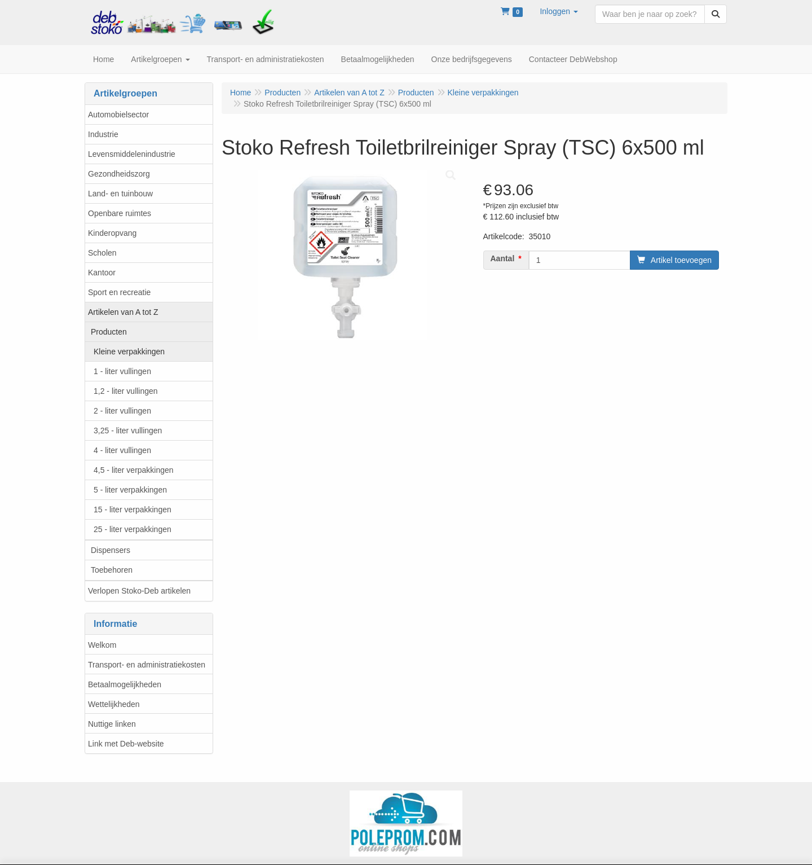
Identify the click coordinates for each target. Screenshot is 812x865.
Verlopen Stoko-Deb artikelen (139, 590)
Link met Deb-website (126, 743)
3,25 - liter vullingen (128, 430)
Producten (109, 331)
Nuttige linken (112, 723)
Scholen (102, 252)
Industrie (103, 134)
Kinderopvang (112, 233)
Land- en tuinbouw (120, 193)
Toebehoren (112, 569)
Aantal (503, 258)
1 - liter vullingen (122, 371)
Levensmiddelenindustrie (131, 154)
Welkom (102, 644)
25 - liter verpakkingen (132, 529)
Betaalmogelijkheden (124, 684)
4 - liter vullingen (122, 450)
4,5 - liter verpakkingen (134, 470)
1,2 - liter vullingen (126, 391)
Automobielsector (118, 114)
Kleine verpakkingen (129, 351)
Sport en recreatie (119, 292)
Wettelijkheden (114, 704)
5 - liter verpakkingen (130, 489)
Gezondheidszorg (119, 173)
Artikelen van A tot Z (123, 312)
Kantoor (102, 272)
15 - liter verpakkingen (132, 509)
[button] (558, 11)
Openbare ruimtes (119, 213)
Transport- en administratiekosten (146, 664)
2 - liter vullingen (122, 410)
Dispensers (110, 550)
